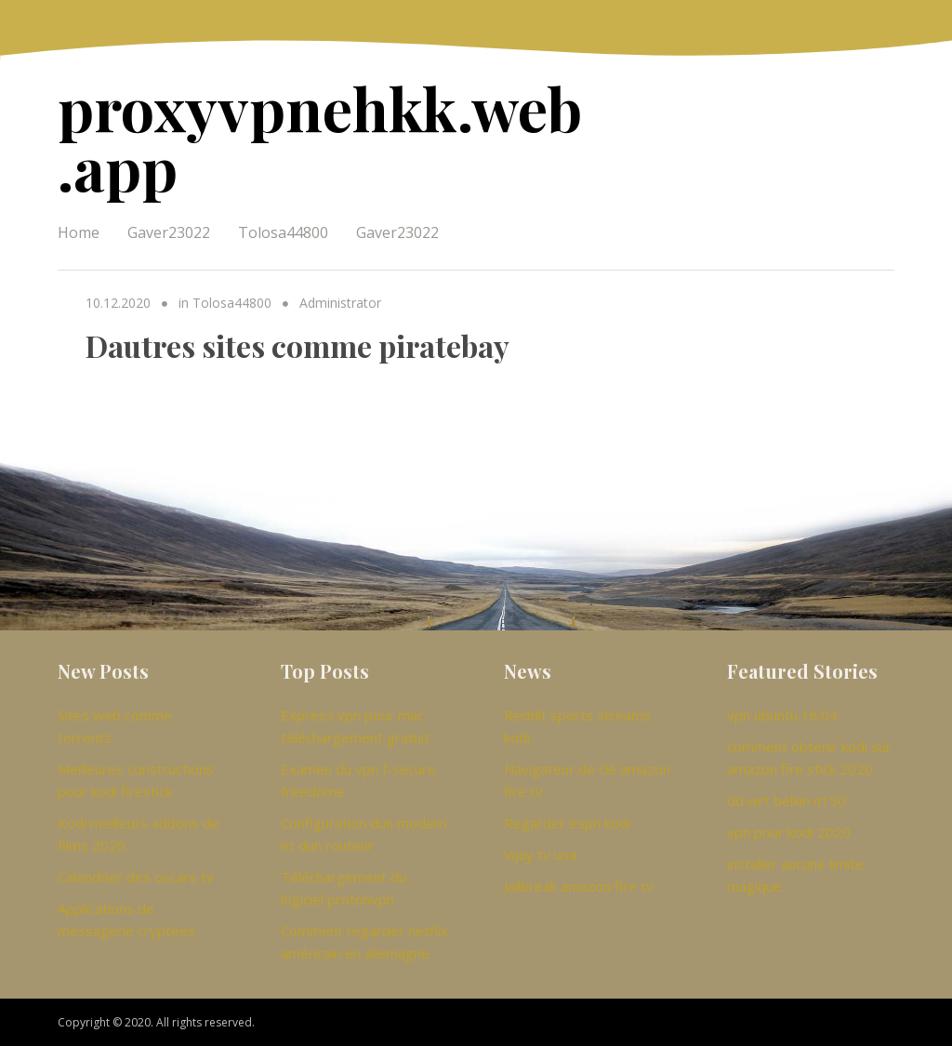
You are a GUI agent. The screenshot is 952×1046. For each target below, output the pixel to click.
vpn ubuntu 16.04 (782, 715)
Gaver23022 (168, 232)
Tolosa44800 (283, 232)
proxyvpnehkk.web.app (320, 137)
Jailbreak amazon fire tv (579, 886)
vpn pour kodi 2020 (789, 832)
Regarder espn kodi (567, 823)
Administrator (340, 302)
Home (78, 232)
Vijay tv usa (540, 854)
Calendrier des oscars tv (136, 876)
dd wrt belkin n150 (786, 800)
